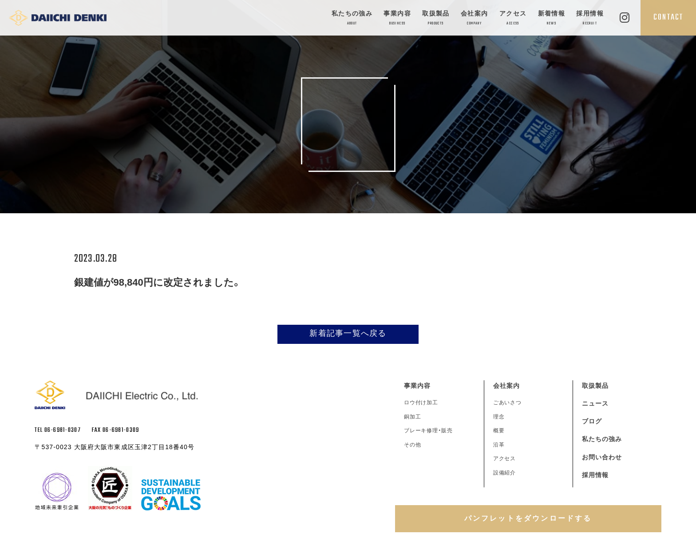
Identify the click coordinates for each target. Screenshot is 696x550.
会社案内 (474, 18)
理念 (499, 417)
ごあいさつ (507, 402)
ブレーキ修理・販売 (428, 430)
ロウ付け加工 (421, 402)
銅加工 (412, 417)
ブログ (592, 421)
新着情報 (552, 18)
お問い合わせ (602, 457)
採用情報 (590, 18)
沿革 (499, 445)
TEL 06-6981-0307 (57, 430)
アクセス (513, 18)
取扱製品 (436, 18)
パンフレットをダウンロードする (528, 518)
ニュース (595, 403)
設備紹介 (504, 473)
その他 (412, 445)
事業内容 (397, 18)
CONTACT (668, 17)
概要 (499, 430)
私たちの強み (352, 18)
